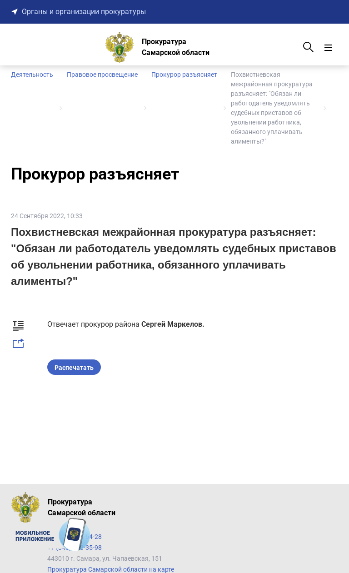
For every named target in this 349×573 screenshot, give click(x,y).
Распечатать (74, 367)
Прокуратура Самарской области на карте (110, 569)
